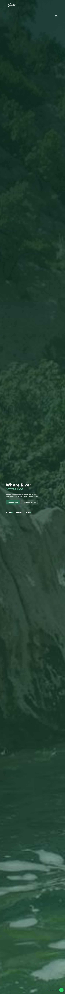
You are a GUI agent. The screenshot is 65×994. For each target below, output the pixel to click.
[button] (61, 990)
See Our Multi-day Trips (31, 502)
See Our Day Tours (13, 502)
